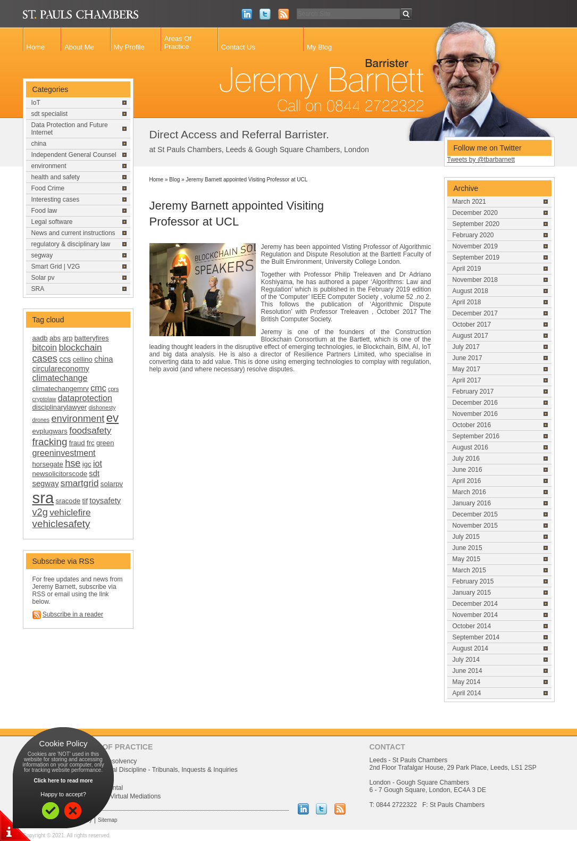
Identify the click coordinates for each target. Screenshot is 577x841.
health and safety (55, 177)
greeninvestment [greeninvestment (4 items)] (64, 452)
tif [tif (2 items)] (85, 501)
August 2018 (470, 291)
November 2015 (475, 525)
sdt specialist (49, 114)
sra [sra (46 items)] (43, 497)
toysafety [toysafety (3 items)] (105, 500)
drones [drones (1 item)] (41, 420)
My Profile (129, 47)
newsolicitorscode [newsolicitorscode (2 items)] (59, 474)
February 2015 (473, 581)
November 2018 (475, 280)
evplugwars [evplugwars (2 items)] (50, 431)
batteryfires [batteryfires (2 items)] (91, 338)
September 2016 (476, 436)
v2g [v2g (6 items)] (40, 512)
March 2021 (469, 201)
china (39, 143)
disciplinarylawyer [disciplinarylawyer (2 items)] (59, 407)
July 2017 (466, 347)
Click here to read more (63, 781)
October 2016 (472, 425)
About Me (79, 47)
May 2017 (467, 369)
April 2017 (467, 380)
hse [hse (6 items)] (72, 463)
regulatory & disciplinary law (71, 244)
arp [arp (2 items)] (68, 338)
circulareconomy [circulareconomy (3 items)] (60, 368)
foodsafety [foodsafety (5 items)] (90, 430)
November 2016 (475, 414)
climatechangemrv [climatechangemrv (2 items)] (60, 389)
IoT (35, 102)
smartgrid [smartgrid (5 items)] (80, 483)
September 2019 (476, 257)
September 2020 (476, 224)
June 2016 (467, 469)
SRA (38, 289)
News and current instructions (73, 233)
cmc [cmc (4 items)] (98, 388)
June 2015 (467, 548)
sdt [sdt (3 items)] (94, 473)
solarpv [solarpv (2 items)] (112, 484)
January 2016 (472, 503)
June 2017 (467, 358)
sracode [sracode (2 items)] (68, 501)
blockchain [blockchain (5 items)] (80, 347)
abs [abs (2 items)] (55, 338)
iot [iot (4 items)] (97, 463)
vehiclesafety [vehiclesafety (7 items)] (61, 523)
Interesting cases (55, 199)
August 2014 (470, 648)
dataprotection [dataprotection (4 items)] (85, 398)
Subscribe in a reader (73, 614)
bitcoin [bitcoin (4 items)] (44, 347)
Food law (44, 210)
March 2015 (469, 570)
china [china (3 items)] (103, 359)
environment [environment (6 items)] (77, 418)
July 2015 (466, 536)
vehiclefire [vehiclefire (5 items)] (69, 512)
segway (42, 255)
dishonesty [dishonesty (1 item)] (102, 407)
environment (48, 166)
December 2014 (475, 603)
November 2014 (475, 615)
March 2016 (469, 492)
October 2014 (472, 626)
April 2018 (467, 302)
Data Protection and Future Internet (69, 128)
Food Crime (48, 188)
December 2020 (475, 213)
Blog (174, 179)
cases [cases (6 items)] (44, 358)
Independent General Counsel (73, 155)
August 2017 (470, 335)
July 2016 (466, 458)
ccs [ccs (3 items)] (65, 359)
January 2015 (472, 592)
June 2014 (467, 671)
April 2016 (467, 481)
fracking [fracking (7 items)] (50, 441)
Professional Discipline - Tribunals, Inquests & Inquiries (160, 769)
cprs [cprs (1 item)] (113, 389)
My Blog (319, 47)
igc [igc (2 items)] (86, 464)
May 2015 (467, 559)
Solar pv (43, 277)
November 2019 (475, 246)
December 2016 (475, 402)
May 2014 (467, 682)
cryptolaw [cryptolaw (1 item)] (44, 399)
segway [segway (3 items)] (45, 483)
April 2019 (467, 268)
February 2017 (473, 391)
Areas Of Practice (177, 43)
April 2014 (467, 693)
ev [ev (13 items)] (112, 417)
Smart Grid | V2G (55, 266)
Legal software (52, 222)
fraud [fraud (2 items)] (77, 443)
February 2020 (473, 235)
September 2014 (476, 637)
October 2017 (472, 324)
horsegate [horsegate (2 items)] (47, 464)
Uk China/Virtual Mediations (121, 796)
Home (36, 47)
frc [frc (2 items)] (91, 443)
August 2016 (470, 447)
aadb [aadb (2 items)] (40, 338)
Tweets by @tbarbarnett (481, 159)
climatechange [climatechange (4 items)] (60, 377)
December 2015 (475, 514)
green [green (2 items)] (105, 443)
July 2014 (466, 659)
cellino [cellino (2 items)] (83, 359)
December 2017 (475, 313)
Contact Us (238, 47)
